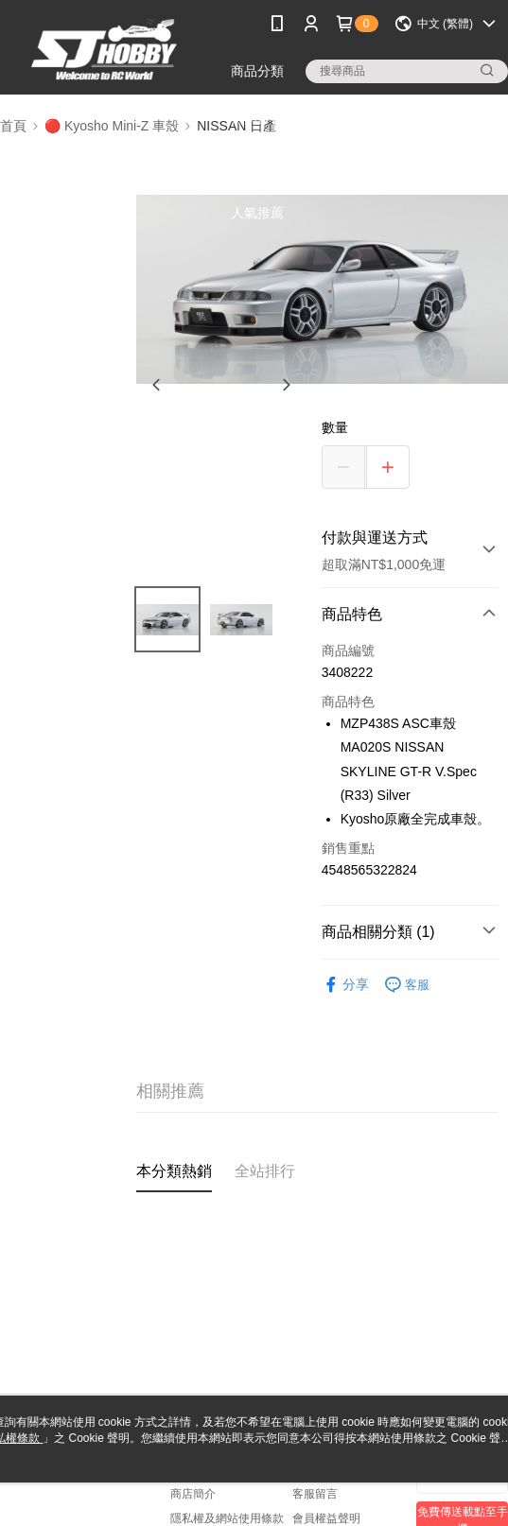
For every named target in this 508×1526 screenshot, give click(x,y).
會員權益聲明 (326, 1518)
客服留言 (315, 1493)
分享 (345, 985)
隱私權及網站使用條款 (227, 1518)
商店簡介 (193, 1493)
